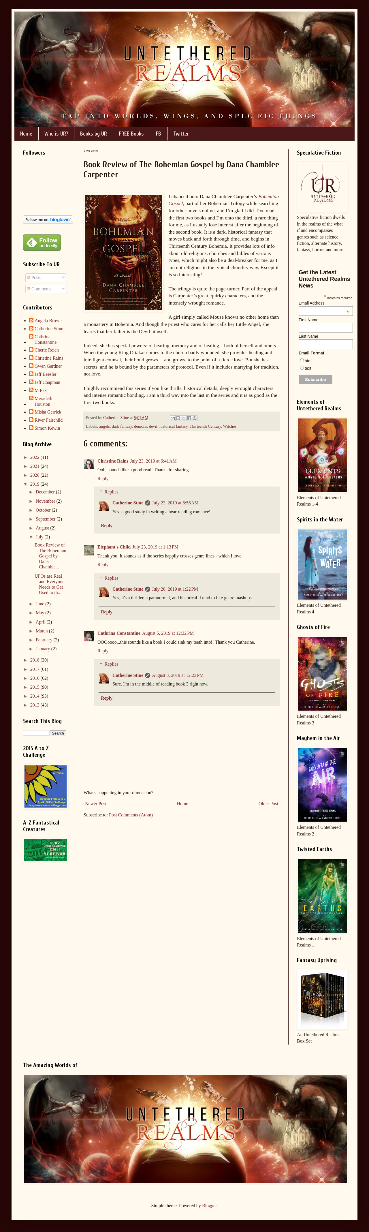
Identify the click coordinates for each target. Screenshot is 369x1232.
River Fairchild (49, 420)
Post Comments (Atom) (131, 814)
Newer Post (95, 803)
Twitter (181, 133)
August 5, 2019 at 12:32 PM (168, 633)
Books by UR (93, 133)
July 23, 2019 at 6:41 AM (153, 461)
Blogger (209, 1205)
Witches (230, 426)
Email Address (324, 303)
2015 (35, 687)
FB (158, 133)
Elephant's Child (114, 546)
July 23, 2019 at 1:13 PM (155, 546)
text (308, 368)
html (308, 360)
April (41, 621)
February (45, 639)
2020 (35, 475)
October (44, 510)
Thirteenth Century (205, 426)
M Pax (41, 390)
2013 (35, 705)
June (40, 603)
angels (104, 426)
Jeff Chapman (47, 382)
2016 (35, 678)
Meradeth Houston (43, 401)
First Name (308, 320)
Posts (34, 277)
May (40, 612)
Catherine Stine (127, 502)
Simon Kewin (47, 428)
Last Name (308, 336)
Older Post (268, 803)
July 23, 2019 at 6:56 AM (175, 502)
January (43, 648)
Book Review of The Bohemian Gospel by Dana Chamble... (50, 556)
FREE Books (131, 133)
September (46, 519)
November (46, 501)
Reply (102, 478)
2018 (35, 660)
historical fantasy (173, 426)
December (46, 491)
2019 (35, 484)
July (40, 536)
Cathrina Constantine (118, 633)
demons (140, 426)
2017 (35, 669)
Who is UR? (56, 133)
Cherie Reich (47, 350)
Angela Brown (48, 320)
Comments (39, 288)
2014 (35, 696)
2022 (35, 457)
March (42, 630)
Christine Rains (112, 461)
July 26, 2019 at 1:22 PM (175, 589)
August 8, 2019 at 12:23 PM (178, 675)
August (43, 527)
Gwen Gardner (48, 366)
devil (153, 426)
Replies (111, 491)
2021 (35, 466)
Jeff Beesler (46, 374)
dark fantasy (122, 426)
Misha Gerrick (48, 412)
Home (26, 133)
